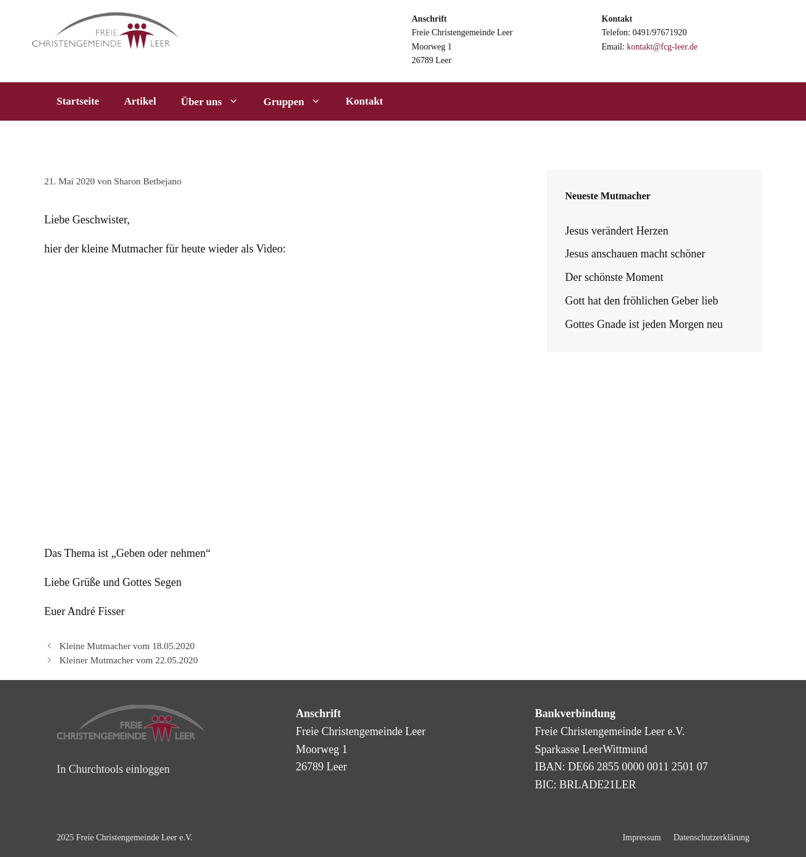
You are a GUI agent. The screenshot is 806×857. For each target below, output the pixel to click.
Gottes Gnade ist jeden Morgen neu (644, 324)
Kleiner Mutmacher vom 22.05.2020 (128, 660)
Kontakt (364, 101)
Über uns (216, 101)
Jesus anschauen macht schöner (635, 254)
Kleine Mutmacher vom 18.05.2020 (127, 645)
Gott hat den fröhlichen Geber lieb (641, 301)
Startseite (78, 101)
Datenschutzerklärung (712, 837)
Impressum (641, 837)
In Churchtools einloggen (113, 769)
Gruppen (298, 101)
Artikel (140, 101)
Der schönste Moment (614, 277)
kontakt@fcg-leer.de (662, 46)
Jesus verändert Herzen (617, 231)
